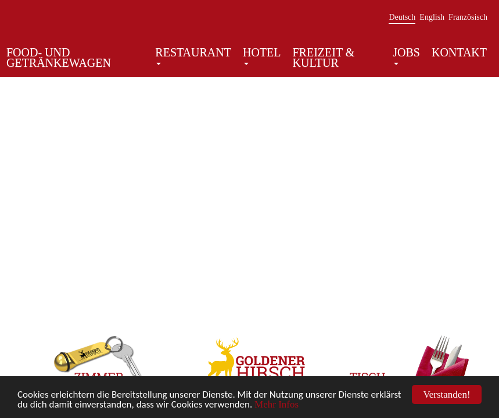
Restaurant (193, 56)
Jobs (406, 56)
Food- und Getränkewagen (58, 57)
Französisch (467, 17)
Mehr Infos (276, 404)
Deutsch (402, 17)
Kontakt (459, 52)
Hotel (262, 56)
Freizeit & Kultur (324, 57)
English (431, 17)
